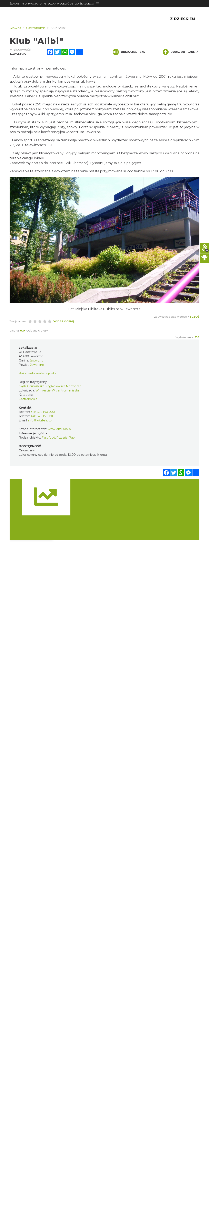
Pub (72, 437)
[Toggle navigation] (97, 3)
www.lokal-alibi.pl (59, 429)
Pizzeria (62, 437)
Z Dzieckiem (182, 19)
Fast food (48, 437)
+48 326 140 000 (43, 412)
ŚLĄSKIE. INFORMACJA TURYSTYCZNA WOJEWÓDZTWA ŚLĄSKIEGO (52, 3)
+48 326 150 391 (42, 416)
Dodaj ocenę (63, 321)
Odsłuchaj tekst (130, 52)
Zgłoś (194, 316)
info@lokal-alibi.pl (40, 420)
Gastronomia (28, 399)
